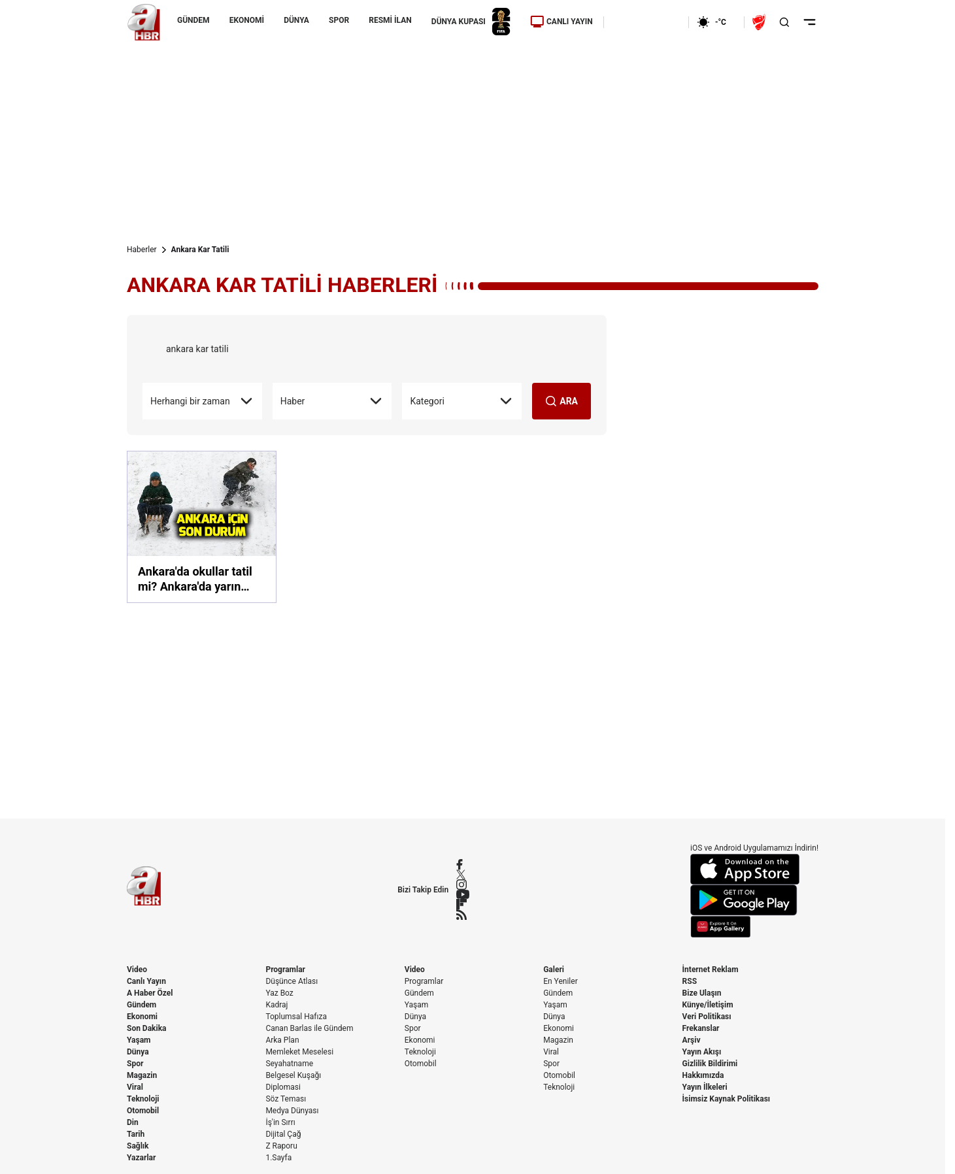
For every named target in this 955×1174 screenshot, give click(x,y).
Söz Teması (285, 1098)
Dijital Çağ (283, 1134)
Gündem (141, 1004)
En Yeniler (560, 981)
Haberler (142, 249)
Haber (332, 401)
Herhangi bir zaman (202, 401)
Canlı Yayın (146, 981)
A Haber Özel (150, 993)
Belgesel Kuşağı (293, 1075)
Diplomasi (282, 1087)
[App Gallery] (754, 927)
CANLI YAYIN (561, 21)
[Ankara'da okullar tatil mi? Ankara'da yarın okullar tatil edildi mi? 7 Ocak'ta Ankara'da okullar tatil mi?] (201, 527)
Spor (135, 1063)
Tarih (135, 1134)
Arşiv (691, 1040)
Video (137, 969)
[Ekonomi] (646, 22)
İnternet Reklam (710, 969)
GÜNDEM (193, 20)
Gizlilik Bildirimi (710, 1063)
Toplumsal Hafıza (296, 1016)
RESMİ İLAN (390, 20)
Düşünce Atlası (291, 981)
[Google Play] (754, 900)
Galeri (553, 969)
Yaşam (138, 1040)
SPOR (339, 20)
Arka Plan (282, 1040)
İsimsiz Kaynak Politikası (726, 1098)
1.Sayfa (278, 1157)
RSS (689, 981)
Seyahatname (289, 1063)
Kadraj (276, 1004)
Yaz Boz (279, 993)
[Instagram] (462, 884)
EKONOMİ (246, 20)
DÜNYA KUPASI (471, 21)
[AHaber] (716, 22)
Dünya (138, 1051)
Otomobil (143, 1110)
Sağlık (138, 1145)
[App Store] (754, 869)
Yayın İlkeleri (705, 1087)
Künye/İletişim (707, 1004)
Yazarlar (141, 1157)
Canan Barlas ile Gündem (309, 1028)
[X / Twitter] (462, 874)
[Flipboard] (462, 904)
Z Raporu (281, 1145)
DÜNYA (296, 20)
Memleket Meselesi (299, 1051)
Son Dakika (147, 1028)
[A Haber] (144, 22)
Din (133, 1122)
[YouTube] (462, 894)
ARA (561, 401)
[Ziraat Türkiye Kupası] (760, 22)
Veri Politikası (706, 1016)
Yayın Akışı (702, 1051)
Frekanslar (701, 1028)
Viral (135, 1087)
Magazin (142, 1075)
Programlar (285, 969)
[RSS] (462, 914)
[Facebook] (462, 864)
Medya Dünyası (291, 1110)
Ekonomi (142, 1016)
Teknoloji (143, 1098)
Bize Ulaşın (702, 993)
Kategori (462, 401)
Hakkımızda (703, 1075)
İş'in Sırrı (280, 1122)
